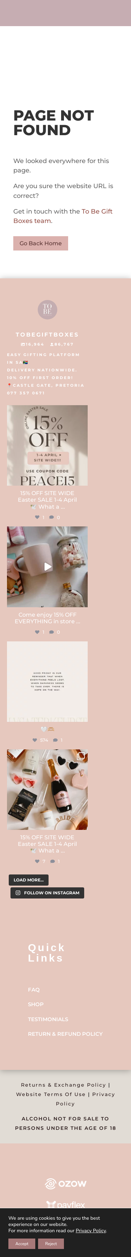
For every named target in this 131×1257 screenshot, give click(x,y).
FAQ (34, 989)
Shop (36, 1004)
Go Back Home (41, 243)
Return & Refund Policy (65, 1034)
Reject (51, 1244)
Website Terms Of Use (51, 1094)
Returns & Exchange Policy (63, 1085)
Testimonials (48, 1019)
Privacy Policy (91, 1230)
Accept (21, 1244)
